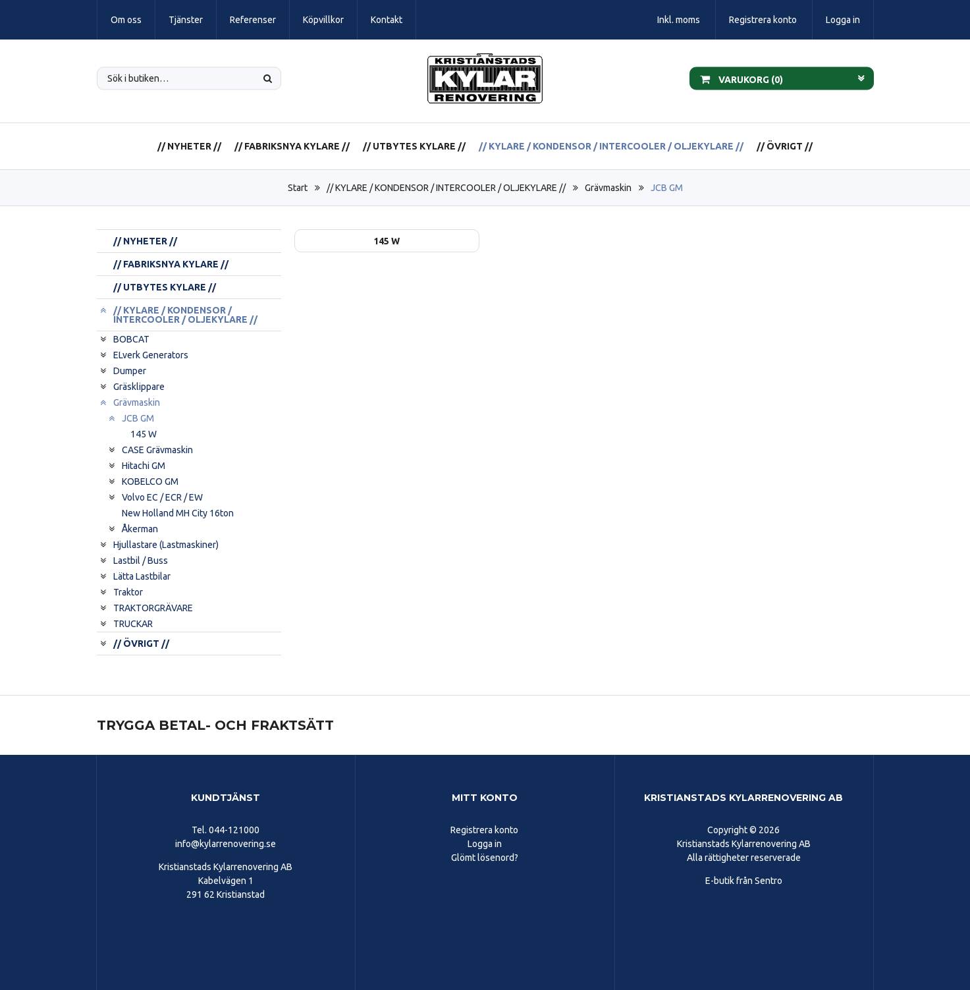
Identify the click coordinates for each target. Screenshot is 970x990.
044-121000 (234, 830)
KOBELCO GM (150, 481)
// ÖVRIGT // (785, 146)
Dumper (129, 371)
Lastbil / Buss (140, 560)
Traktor (128, 592)
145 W (143, 434)
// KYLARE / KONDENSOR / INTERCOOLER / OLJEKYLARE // (611, 146)
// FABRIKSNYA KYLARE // (292, 146)
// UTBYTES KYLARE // (414, 146)
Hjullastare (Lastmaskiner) (166, 544)
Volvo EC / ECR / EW (162, 497)
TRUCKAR (133, 624)
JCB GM (667, 187)
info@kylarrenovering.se (225, 844)
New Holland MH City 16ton (178, 513)
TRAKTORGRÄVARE (153, 608)
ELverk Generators (150, 355)
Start (298, 187)
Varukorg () (741, 78)
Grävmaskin (608, 187)
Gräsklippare (139, 386)
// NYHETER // (189, 146)
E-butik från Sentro (743, 880)
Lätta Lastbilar (142, 576)
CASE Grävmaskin (157, 450)
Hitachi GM (143, 465)
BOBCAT (131, 339)
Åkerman (140, 529)
